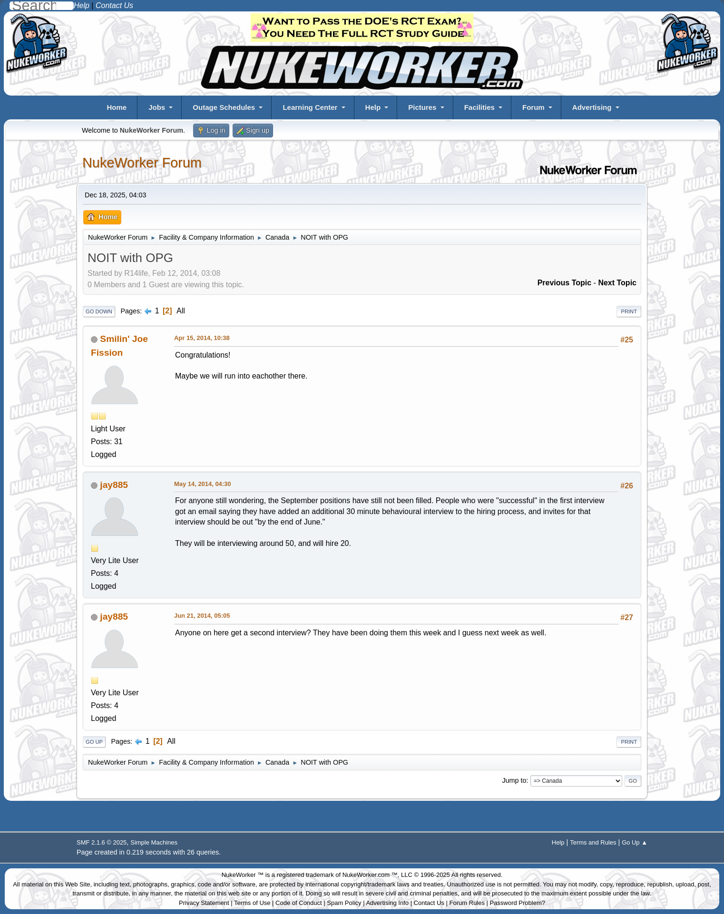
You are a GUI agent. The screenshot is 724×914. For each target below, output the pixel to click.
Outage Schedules (224, 107)
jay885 (114, 485)
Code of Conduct (298, 902)
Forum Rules (467, 902)
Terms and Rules (593, 842)
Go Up (94, 742)
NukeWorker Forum (142, 162)
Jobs (156, 107)
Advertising (592, 107)
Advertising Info (387, 902)
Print (629, 311)
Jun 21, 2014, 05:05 (202, 615)
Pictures (422, 107)
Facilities (479, 107)
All (180, 311)
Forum (533, 107)
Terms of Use (252, 902)
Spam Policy (344, 902)
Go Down (99, 311)
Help (373, 107)
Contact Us (429, 902)
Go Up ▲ (634, 842)
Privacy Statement (204, 902)
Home (117, 107)
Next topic (617, 283)
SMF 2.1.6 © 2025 (102, 842)
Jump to (514, 780)
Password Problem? (517, 902)
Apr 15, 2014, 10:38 (202, 337)
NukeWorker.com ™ (370, 874)
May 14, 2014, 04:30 (202, 483)
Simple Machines (153, 842)
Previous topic (565, 283)
